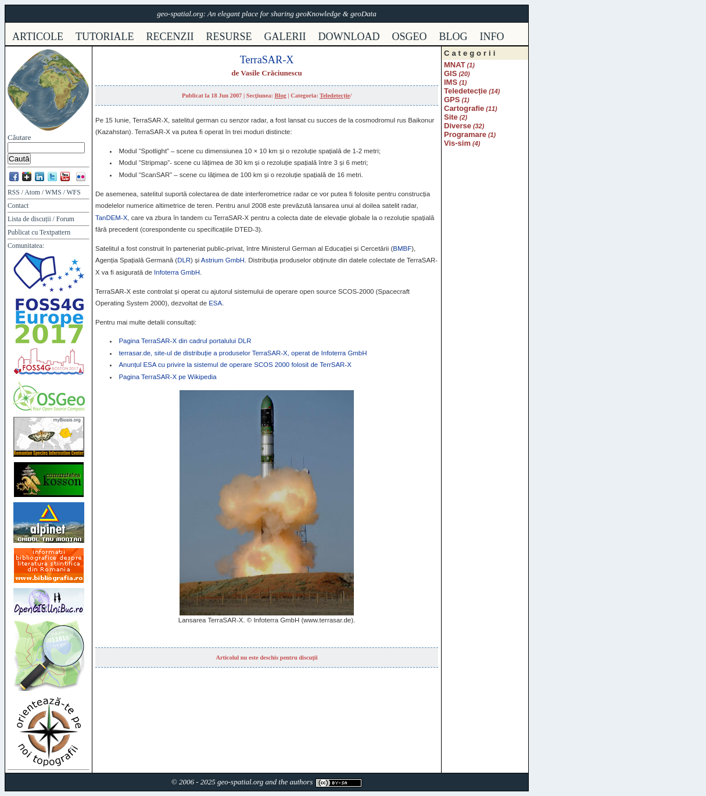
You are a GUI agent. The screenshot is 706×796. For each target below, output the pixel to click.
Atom (32, 192)
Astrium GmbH (223, 260)
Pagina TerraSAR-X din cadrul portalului (185, 340)
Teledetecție (335, 95)
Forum (65, 219)
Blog (453, 36)
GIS (450, 73)
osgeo (409, 36)
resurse (229, 36)
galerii (285, 36)
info (492, 36)
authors (301, 781)
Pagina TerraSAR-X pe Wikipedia (167, 376)
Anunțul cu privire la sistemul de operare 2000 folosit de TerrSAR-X (235, 364)
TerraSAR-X (267, 60)
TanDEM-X (111, 217)
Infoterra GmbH (177, 272)
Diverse (457, 125)
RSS (14, 192)
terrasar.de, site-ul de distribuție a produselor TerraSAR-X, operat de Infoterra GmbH (243, 353)
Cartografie (464, 108)
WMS (53, 192)
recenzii (170, 36)
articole (37, 36)
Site (451, 117)
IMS (450, 82)
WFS (74, 192)
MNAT (454, 64)
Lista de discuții (29, 219)
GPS (452, 99)
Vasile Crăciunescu (271, 73)
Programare (465, 134)
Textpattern (55, 232)
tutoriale (105, 36)
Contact (18, 206)
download (349, 36)
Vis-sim (457, 143)
